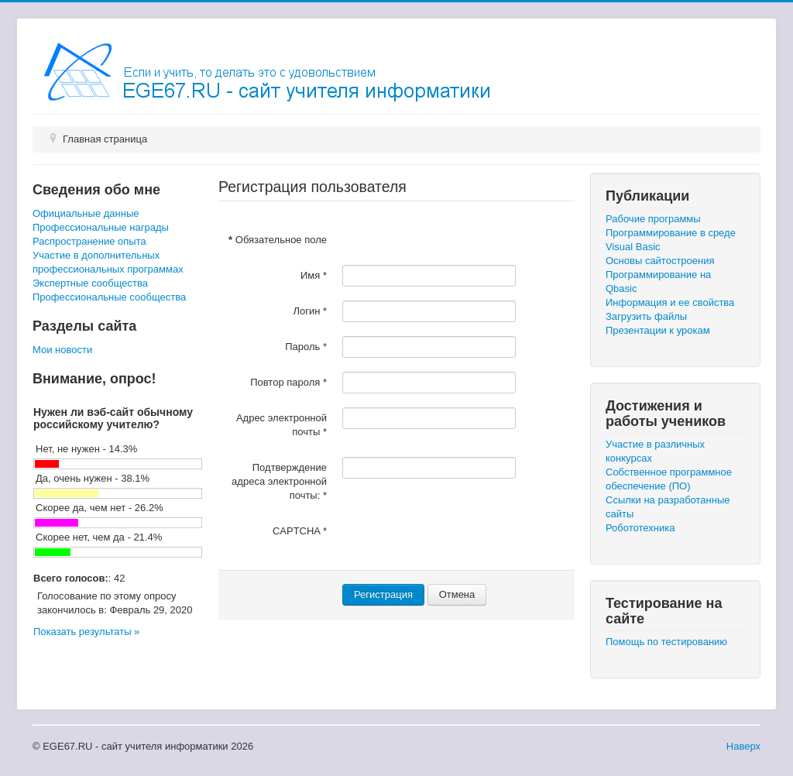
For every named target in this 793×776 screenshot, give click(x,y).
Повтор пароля (288, 382)
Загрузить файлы (646, 316)
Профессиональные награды (101, 227)
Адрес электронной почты (281, 425)
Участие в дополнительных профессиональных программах (108, 262)
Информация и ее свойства (670, 302)
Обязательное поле (277, 240)
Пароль (306, 346)
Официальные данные (86, 213)
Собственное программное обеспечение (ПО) (669, 479)
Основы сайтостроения (660, 260)
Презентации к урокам (658, 330)
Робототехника (640, 528)
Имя (313, 275)
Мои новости (62, 349)
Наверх (743, 746)
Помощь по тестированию (666, 641)
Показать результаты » (86, 631)
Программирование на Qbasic (658, 281)
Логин (310, 311)
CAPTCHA (300, 531)
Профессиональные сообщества (109, 297)
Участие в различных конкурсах (655, 451)
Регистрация (383, 594)
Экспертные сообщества (90, 283)
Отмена (457, 594)
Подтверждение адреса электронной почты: (279, 481)
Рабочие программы (653, 219)
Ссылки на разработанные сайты (668, 507)
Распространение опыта (89, 241)
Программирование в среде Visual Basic (671, 239)
